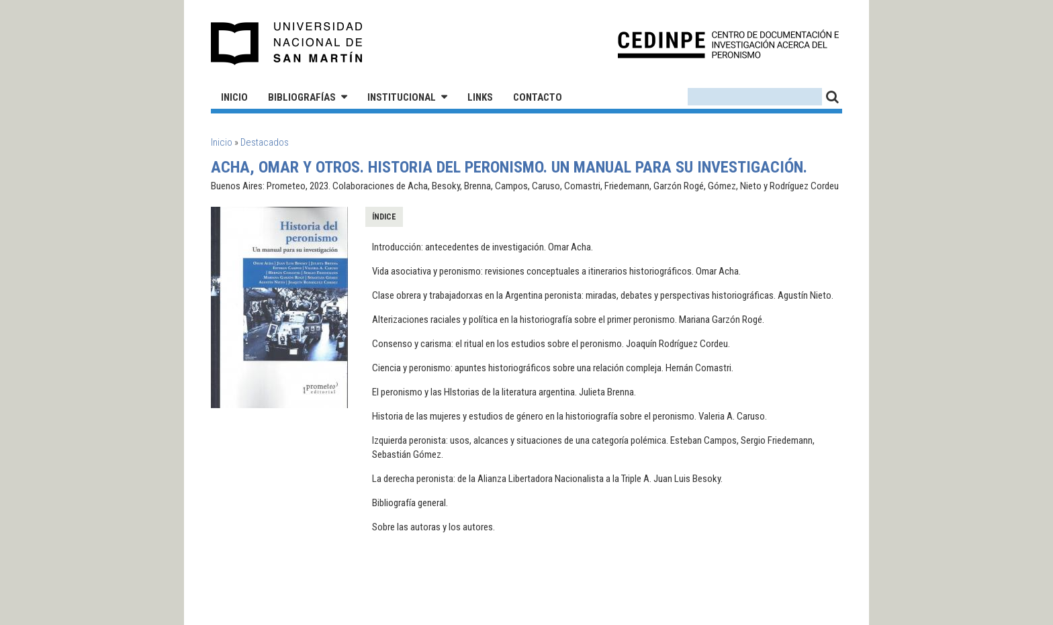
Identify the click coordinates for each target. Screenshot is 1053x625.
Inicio (234, 97)
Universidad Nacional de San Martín (287, 43)
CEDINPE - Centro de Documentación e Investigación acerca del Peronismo (728, 44)
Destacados (264, 142)
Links (480, 97)
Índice (384, 217)
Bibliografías (302, 97)
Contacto (537, 97)
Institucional (401, 97)
